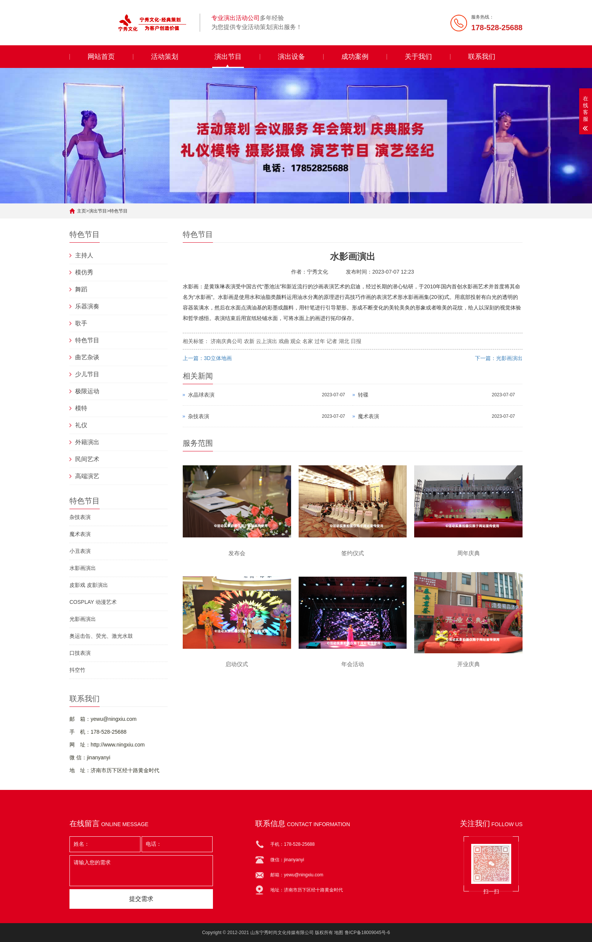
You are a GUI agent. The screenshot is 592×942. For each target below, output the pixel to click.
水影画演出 (82, 568)
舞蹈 (81, 289)
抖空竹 (77, 670)
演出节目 (228, 56)
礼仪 (81, 425)
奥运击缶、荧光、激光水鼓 (101, 636)
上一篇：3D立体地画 (207, 358)
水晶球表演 (201, 395)
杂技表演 (80, 517)
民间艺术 (87, 459)
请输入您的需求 (141, 870)
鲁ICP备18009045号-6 (367, 932)
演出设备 (291, 56)
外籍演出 (87, 442)
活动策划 (164, 56)
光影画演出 (82, 619)
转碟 (363, 395)
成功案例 (354, 56)
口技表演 (80, 653)
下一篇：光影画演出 (499, 358)
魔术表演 (80, 534)
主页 (81, 211)
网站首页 (101, 56)
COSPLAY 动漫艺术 (93, 602)
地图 (338, 932)
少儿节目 (87, 374)
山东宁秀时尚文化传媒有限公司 (282, 932)
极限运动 (87, 391)
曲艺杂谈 (87, 357)
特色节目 (118, 211)
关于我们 (418, 56)
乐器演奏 (87, 306)
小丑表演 (80, 551)
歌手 (81, 323)
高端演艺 (87, 476)
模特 (81, 408)
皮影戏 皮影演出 (88, 585)
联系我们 (481, 56)
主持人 (84, 255)
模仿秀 (84, 272)
